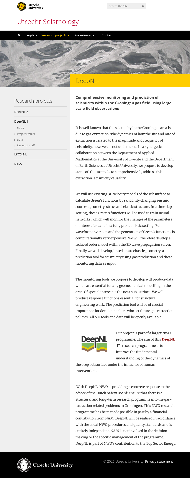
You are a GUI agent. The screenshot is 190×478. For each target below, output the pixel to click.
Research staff (26, 145)
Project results (26, 134)
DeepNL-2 (21, 112)
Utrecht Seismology (48, 21)
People (31, 35)
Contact (107, 35)
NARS (18, 164)
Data (20, 139)
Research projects (55, 35)
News (20, 128)
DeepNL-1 (21, 122)
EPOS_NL (20, 154)
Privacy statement (159, 461)
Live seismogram (85, 35)
